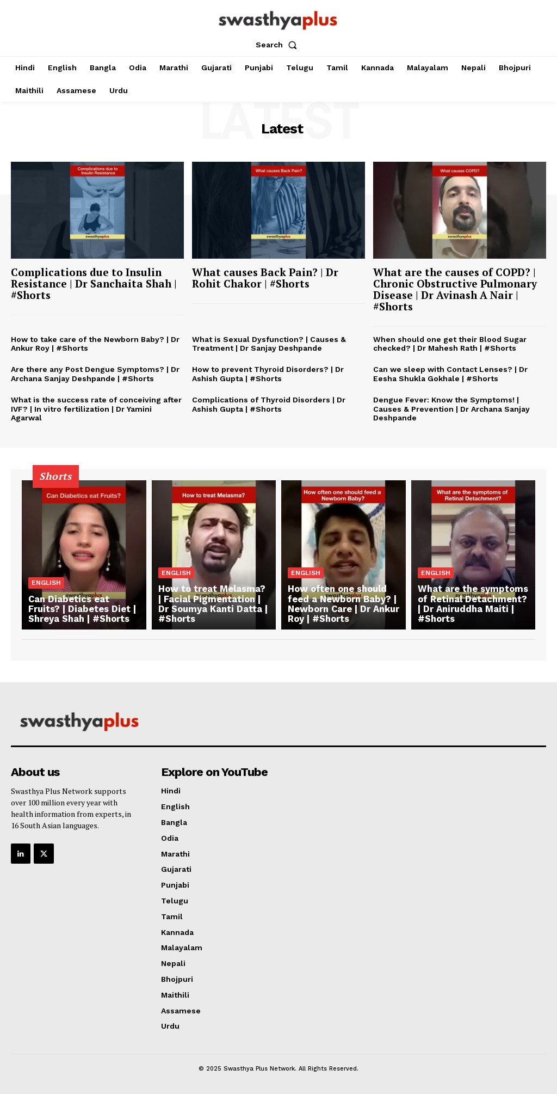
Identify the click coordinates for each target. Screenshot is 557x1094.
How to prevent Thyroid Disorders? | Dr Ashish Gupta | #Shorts (268, 374)
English (46, 584)
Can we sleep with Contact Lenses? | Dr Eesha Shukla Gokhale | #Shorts (450, 374)
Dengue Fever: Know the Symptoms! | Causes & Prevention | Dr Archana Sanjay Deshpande (451, 409)
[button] (278, 44)
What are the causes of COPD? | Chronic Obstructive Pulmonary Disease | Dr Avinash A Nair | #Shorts (455, 289)
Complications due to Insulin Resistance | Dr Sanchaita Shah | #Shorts (94, 283)
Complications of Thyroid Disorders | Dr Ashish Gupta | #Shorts (268, 404)
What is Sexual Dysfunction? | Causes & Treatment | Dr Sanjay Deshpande (269, 344)
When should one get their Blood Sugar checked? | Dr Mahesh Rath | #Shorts (450, 344)
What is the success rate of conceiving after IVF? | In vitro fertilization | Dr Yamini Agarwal (96, 409)
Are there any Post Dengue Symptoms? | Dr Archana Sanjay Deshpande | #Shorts (95, 374)
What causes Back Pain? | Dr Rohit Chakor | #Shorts (265, 277)
